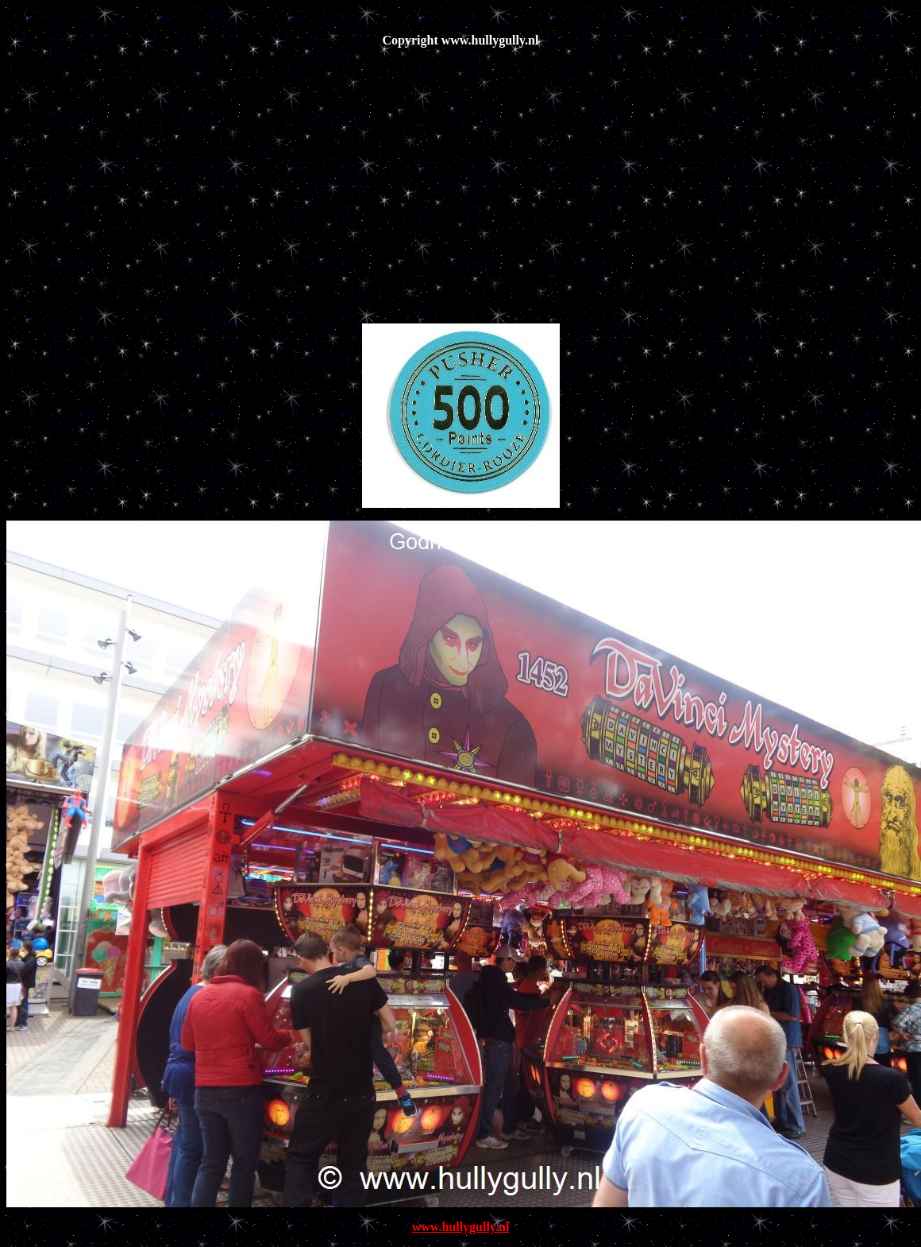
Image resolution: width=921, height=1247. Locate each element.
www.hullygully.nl (461, 1226)
